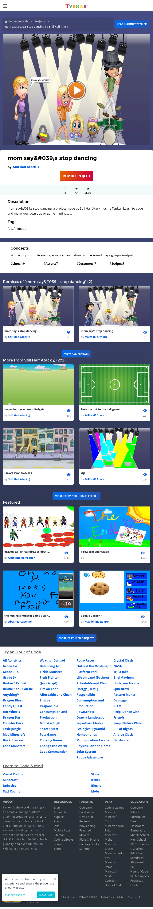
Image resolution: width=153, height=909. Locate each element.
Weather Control (52, 662)
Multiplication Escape (92, 742)
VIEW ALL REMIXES (76, 354)
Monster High (50, 725)
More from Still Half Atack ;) (76, 497)
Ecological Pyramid (90, 731)
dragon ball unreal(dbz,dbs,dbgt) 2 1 (27, 553)
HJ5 (83, 474)
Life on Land (49, 691)
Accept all (46, 894)
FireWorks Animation (95, 553)
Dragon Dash (13, 719)
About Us (60, 814)
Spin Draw (121, 691)
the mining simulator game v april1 (27, 617)
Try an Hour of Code (22, 654)
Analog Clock (123, 736)
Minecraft (10, 782)
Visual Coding (13, 776)
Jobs (56, 827)
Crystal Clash (123, 662)
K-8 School (137, 855)
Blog (57, 809)
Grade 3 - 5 (11, 674)
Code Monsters (14, 748)
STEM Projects (139, 878)
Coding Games (114, 809)
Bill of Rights (123, 731)
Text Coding (11, 793)
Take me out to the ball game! (100, 410)
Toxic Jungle (12, 731)
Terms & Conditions (64, 898)
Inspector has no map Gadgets (24, 410)
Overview (85, 809)
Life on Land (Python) (92, 679)
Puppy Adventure (89, 759)
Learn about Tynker (132, 24)
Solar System (86, 753)
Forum (58, 846)
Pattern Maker (124, 696)
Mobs (95, 793)
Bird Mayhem (123, 679)
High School (138, 841)
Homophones (86, 736)
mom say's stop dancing (20, 331)
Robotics (9, 787)
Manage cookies (15, 895)
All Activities (12, 662)
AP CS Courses (139, 846)
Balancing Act (50, 668)
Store (57, 850)
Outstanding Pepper (21, 559)
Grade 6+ (9, 679)
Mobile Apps (62, 832)
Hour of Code (113, 887)
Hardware (120, 742)
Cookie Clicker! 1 (92, 617)
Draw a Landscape (90, 719)
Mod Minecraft (14, 736)
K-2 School (137, 850)
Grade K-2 (10, 668)
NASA (117, 668)
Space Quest (49, 731)
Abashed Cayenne (20, 623)
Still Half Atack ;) (26, 167)
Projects (39, 21)
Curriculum (86, 814)
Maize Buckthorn (96, 337)
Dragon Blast (13, 702)
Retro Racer (85, 662)
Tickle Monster (51, 674)
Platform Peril (87, 674)
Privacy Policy (88, 898)
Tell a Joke (120, 674)
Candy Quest (12, 708)
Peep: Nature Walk (127, 725)
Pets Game (48, 736)
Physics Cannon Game (93, 748)
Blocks (96, 787)
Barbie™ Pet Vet (14, 685)
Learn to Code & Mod (23, 768)
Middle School (139, 836)
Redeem (84, 823)
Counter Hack (13, 725)
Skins (95, 776)
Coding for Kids (18, 21)
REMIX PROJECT (76, 176)
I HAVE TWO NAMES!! (18, 474)
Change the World (53, 748)
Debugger (120, 702)
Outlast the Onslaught (93, 668)
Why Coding (87, 827)
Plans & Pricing (89, 841)
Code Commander (53, 753)
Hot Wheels (11, 714)
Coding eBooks (63, 841)
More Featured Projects (76, 640)
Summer (85, 850)
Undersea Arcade (126, 685)
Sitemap (59, 836)
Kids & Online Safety (112, 898)
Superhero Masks (89, 725)
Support (59, 818)
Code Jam (111, 882)
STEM (117, 708)
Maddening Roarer (97, 623)
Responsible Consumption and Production (53, 713)
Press (57, 823)
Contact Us (33, 904)
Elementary (137, 832)
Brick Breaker (13, 742)
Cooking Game (51, 742)
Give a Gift (86, 818)
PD (132, 868)
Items (95, 782)
